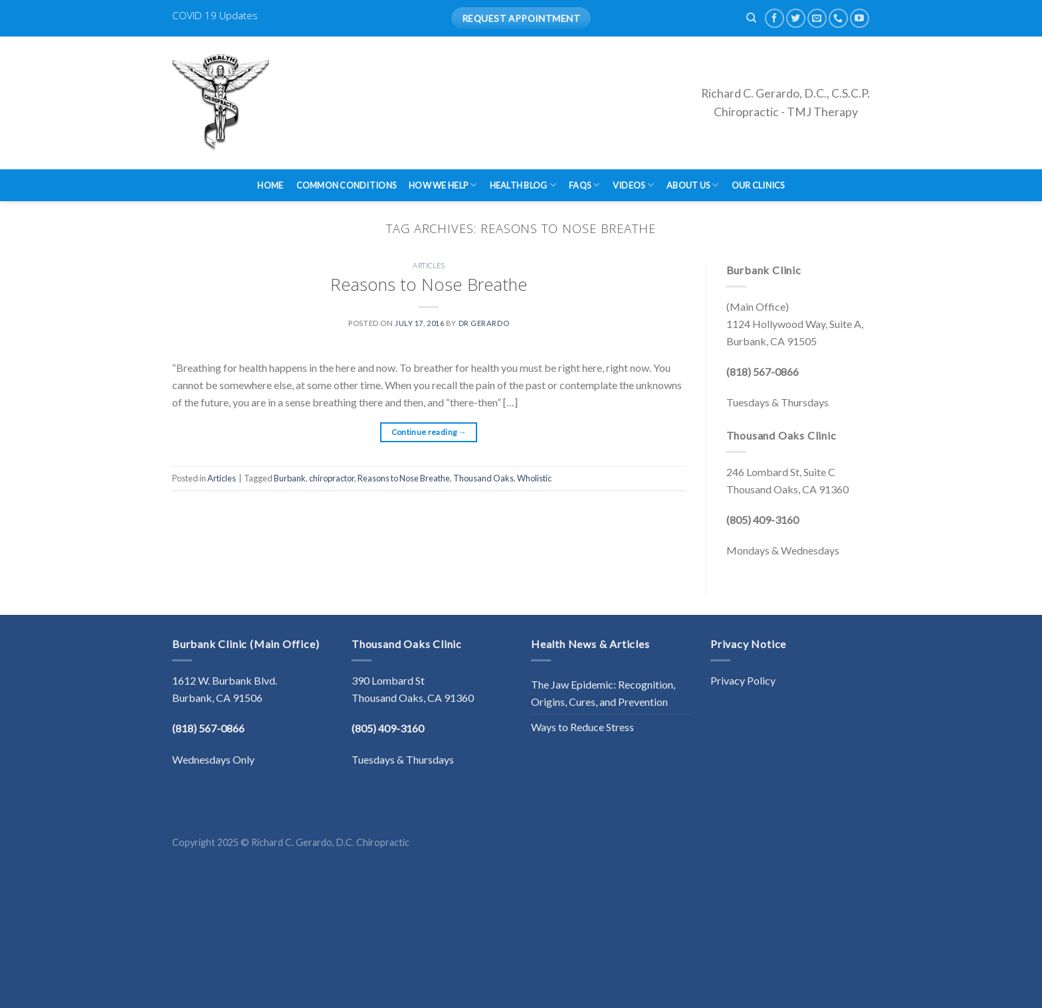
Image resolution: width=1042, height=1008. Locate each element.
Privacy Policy (743, 680)
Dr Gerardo (484, 323)
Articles (429, 265)
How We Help (442, 185)
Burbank (290, 478)
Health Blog (523, 185)
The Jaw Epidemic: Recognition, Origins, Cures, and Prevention (603, 693)
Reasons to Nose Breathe (429, 284)
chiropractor (331, 478)
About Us (693, 185)
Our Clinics (758, 185)
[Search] (751, 18)
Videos (633, 185)
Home (270, 185)
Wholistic (534, 478)
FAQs (584, 185)
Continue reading (429, 432)
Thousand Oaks (483, 478)
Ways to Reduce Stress (582, 726)
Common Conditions (346, 185)
